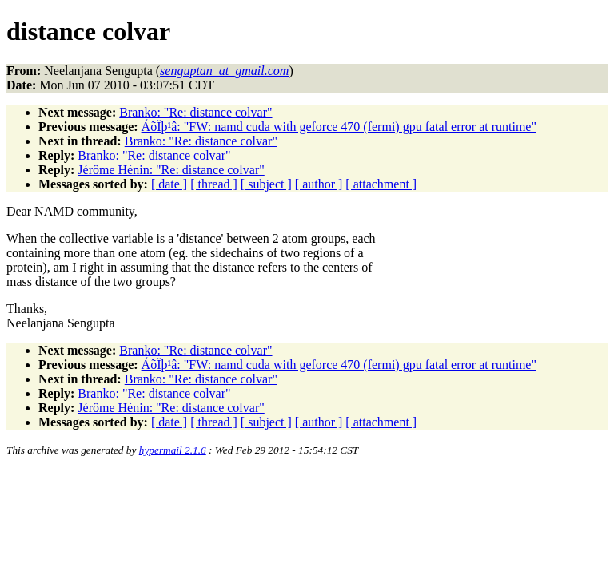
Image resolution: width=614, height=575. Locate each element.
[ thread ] (213, 184)
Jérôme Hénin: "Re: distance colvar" (171, 169)
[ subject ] (266, 184)
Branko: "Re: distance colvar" (195, 112)
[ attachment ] (381, 184)
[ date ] (169, 184)
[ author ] (319, 184)
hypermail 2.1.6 (172, 450)
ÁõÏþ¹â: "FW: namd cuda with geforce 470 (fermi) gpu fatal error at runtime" (339, 126)
